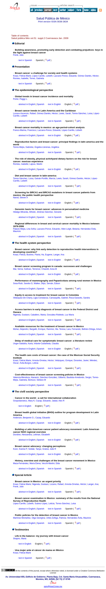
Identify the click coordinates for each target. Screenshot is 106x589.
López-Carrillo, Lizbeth (72, 130)
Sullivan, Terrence (32, 269)
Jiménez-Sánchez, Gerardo (49, 212)
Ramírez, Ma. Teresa (55, 329)
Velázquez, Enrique (63, 360)
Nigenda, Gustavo (21, 315)
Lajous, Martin (36, 164)
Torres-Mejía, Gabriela (23, 147)
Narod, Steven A (20, 197)
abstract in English (27, 104)
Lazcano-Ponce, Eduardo (48, 130)
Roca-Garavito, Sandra (79, 298)
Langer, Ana (58, 254)
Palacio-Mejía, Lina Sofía (24, 229)
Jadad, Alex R (58, 401)
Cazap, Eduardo (43, 401)
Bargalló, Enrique (37, 329)
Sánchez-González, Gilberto (52, 377)
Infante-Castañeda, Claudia (46, 343)
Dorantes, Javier (81, 360)
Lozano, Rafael (56, 484)
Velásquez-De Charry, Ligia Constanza (30, 298)
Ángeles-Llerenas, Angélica (46, 147)
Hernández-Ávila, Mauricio (79, 518)
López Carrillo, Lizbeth (42, 76)
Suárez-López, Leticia (44, 503)
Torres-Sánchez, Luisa (82, 113)
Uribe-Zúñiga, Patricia (56, 518)
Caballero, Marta (38, 315)
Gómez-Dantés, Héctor (47, 113)
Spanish (40, 104)
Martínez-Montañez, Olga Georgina (29, 518)
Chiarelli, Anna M (49, 269)
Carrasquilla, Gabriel (58, 298)
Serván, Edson (53, 283)
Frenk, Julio (18, 55)
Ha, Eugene (46, 254)
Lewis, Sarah (65, 113)
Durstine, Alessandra (22, 434)
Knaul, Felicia (19, 254)
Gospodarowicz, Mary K (24, 401)
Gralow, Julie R (49, 449)
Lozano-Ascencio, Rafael (24, 113)
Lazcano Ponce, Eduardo (65, 76)
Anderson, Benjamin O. (23, 417)
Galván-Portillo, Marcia (45, 178)
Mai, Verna (18, 269)
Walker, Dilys (39, 283)
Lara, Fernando (73, 329)
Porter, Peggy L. (20, 99)
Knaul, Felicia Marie (22, 76)
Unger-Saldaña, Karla (23, 343)
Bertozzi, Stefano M (37, 380)
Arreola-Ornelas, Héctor (43, 360)
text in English (54, 104)
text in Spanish (25, 60)
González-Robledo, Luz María (60, 315)
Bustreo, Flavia (33, 254)
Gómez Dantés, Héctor (88, 76)
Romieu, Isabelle (20, 78)
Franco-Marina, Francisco (24, 130)
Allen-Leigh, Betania (70, 229)
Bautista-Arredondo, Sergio (79, 377)
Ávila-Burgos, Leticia (29, 363)
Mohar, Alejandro (20, 329)
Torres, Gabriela (37, 78)
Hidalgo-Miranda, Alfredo (24, 212)
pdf (48, 60)
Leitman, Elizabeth (41, 434)
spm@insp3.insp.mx (53, 586)
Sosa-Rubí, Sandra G (23, 283)
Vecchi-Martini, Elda (51, 463)
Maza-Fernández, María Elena (27, 463)
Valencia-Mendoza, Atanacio (26, 377)
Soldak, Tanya (34, 449)
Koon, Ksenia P (20, 449)
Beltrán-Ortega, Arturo (92, 329)
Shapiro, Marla (19, 538)
